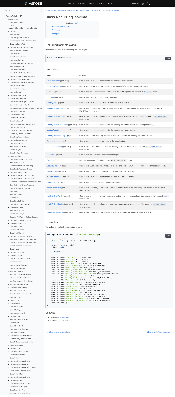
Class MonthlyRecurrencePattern (21, 335)
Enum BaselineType (17, 60)
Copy (159, 58)
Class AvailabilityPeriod (18, 44)
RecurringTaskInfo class (61, 26)
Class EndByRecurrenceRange (21, 169)
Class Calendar (15, 92)
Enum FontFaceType (17, 214)
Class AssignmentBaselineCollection (23, 41)
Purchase (81, 3)
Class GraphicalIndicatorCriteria (21, 236)
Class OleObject (15, 348)
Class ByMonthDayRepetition (20, 73)
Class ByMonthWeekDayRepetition (22, 76)
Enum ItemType (15, 297)
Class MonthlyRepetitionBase (20, 339)
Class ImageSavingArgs (18, 287)
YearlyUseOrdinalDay (55, 215)
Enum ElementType (17, 162)
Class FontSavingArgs (18, 223)
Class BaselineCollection (18, 57)
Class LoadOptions (16, 307)
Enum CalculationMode (18, 86)
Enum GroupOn (15, 262)
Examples (55, 34)
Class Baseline (15, 54)
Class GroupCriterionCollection (21, 259)
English (135, 3)
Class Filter (14, 198)
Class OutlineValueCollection (20, 383)
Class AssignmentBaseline (19, 38)
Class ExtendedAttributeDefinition (22, 178)
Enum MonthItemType (17, 326)
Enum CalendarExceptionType (20, 105)
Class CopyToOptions (17, 114)
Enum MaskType (16, 310)
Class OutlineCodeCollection (20, 361)
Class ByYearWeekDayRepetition (22, 82)
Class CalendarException (19, 98)
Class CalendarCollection (19, 95)
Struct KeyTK (14, 300)
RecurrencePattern (54, 147)
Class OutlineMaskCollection (20, 377)
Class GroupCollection (18, 252)
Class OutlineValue (16, 380)
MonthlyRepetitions (54, 130)
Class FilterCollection (17, 201)
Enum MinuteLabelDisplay (19, 319)
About (110, 3)
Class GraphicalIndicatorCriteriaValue (23, 243)
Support (91, 3)
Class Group (14, 249)
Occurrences (52, 141)
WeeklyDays (52, 174)
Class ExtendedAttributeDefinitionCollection (25, 182)
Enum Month (14, 323)
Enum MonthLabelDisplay (19, 329)
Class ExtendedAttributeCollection (22, 175)
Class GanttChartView (18, 233)
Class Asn (13, 31)
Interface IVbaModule (17, 291)
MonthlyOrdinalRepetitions (57, 125)
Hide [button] (74, 23)
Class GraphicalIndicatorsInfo (20, 246)
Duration (50, 92)
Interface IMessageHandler (19, 284)
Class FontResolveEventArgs (20, 220)
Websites (101, 3)
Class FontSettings (16, 226)
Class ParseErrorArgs (17, 390)
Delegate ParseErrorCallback (20, 393)
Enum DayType (15, 150)
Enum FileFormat (16, 194)
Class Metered (15, 316)
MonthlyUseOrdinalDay (56, 136)
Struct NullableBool (16, 345)
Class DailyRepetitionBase (19, 137)
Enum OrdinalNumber (17, 355)
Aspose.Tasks (13, 19)
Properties (56, 30)
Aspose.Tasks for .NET (14, 16)
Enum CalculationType (18, 89)
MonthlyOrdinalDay (54, 108)
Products (71, 3)
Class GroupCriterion (17, 255)
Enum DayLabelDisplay (18, 146)
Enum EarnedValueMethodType (21, 159)
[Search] (22, 10)
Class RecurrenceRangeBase (58, 335)
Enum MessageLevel (17, 313)
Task (48, 160)
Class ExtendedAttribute (18, 172)
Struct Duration (15, 156)
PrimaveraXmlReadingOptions (20, 371)
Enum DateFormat (16, 143)
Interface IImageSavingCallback (21, 281)
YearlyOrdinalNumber (55, 207)
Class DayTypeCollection (19, 153)
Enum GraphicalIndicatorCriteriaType (23, 239)
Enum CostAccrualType (18, 118)
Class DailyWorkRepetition (19, 140)
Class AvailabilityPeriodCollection (21, 47)
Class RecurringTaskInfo (110, 10)
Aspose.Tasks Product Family (61, 10)
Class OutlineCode (16, 358)
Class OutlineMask (16, 374)
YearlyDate (51, 185)
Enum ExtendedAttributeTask (20, 188)
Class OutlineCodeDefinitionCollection (23, 367)
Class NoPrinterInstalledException (22, 342)
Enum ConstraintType (17, 111)
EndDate (50, 97)
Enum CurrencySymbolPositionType (22, 124)
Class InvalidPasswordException (21, 294)
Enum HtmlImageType (18, 268)
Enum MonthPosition (17, 332)
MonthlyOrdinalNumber (56, 116)
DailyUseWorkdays (54, 86)
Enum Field (14, 191)
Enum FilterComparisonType (20, 204)
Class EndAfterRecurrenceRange (22, 166)
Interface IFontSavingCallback (20, 278)
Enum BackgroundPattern (19, 50)
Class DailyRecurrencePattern (20, 134)
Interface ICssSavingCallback (20, 275)
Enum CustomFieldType (18, 127)
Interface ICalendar (16, 271)
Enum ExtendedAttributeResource (22, 185)
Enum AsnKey (15, 34)
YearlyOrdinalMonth (54, 199)
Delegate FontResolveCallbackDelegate (24, 217)
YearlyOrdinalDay (54, 190)
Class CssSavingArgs (17, 121)
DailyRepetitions (53, 81)
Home (47, 10)
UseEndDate (52, 166)
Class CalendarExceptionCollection (22, 102)
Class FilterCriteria (16, 207)
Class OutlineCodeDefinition (20, 364)
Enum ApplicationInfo (17, 22)
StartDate (50, 155)
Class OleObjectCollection (19, 351)
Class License (15, 303)
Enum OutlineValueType (18, 387)
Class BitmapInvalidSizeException (22, 63)
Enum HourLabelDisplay (18, 265)
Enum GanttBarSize (17, 230)
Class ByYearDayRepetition (19, 79)
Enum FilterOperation (17, 210)
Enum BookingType (17, 66)
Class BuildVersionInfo (18, 70)
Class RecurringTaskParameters (150, 335)
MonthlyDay (51, 103)
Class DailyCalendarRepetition (21, 130)
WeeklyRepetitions (54, 179)
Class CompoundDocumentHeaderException (26, 108)
